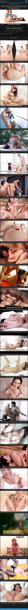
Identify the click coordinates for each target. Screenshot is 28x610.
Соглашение (2, 609)
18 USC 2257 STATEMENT (20, 609)
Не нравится (19, 28)
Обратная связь (9, 609)
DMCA (14, 609)
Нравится (8, 28)
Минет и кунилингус (4, 33)
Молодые (10, 33)
